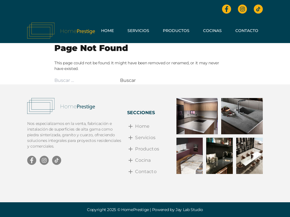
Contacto (246, 30)
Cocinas (212, 30)
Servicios (138, 30)
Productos (176, 30)
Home (107, 30)
